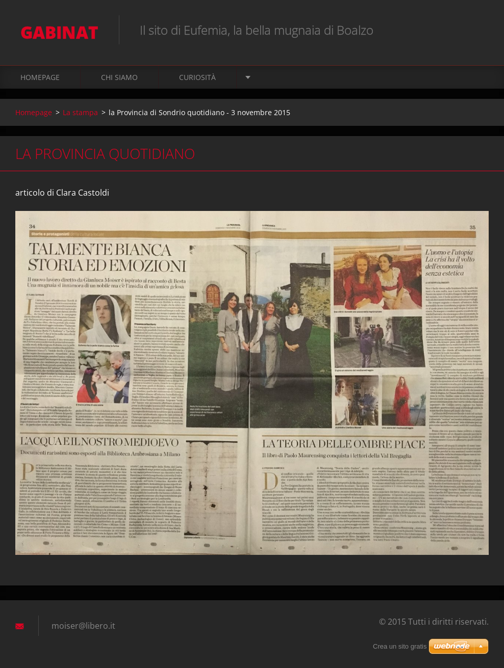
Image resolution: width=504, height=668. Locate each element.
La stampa (80, 112)
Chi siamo (119, 77)
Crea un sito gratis (400, 646)
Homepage (40, 77)
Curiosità (197, 77)
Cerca (477, 29)
